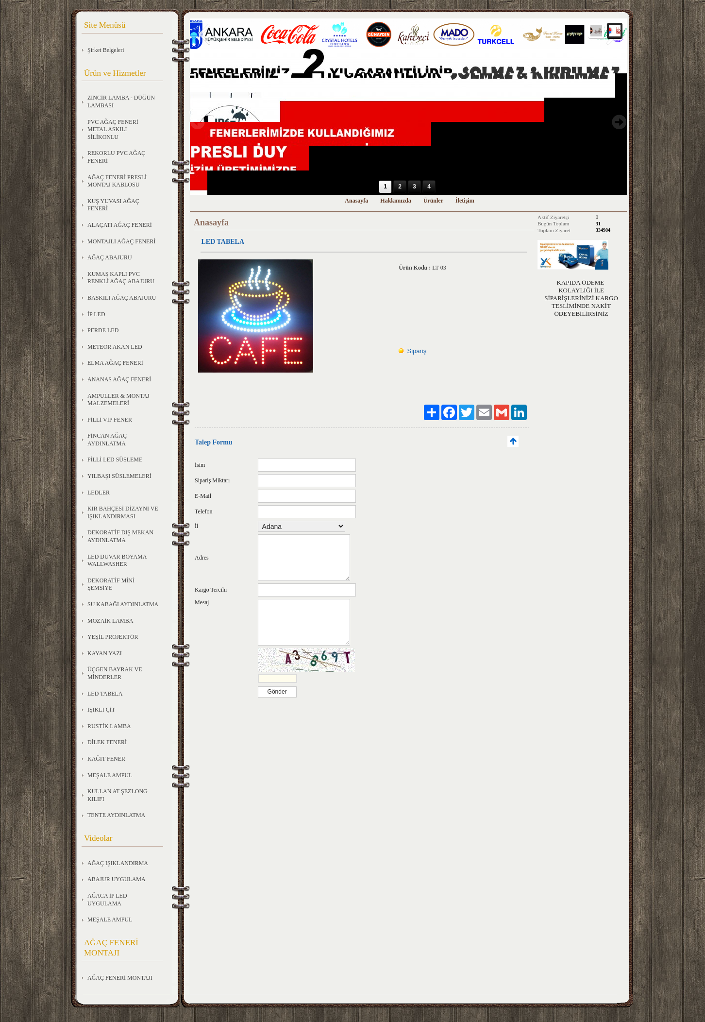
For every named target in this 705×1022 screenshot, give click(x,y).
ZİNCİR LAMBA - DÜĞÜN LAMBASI (121, 101)
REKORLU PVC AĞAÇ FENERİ (116, 157)
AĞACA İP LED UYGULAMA (107, 899)
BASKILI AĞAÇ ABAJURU (121, 297)
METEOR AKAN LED (114, 346)
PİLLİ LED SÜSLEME (114, 459)
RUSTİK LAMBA (109, 726)
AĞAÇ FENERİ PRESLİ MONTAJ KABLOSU (117, 181)
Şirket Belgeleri (105, 50)
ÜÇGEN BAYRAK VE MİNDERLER (114, 673)
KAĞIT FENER (106, 758)
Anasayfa (356, 200)
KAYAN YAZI (104, 653)
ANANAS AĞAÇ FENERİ (119, 379)
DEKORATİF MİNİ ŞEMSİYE (110, 584)
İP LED (96, 314)
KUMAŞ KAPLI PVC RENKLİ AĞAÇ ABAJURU (120, 278)
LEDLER (98, 492)
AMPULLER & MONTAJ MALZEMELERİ (118, 399)
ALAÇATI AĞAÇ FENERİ (119, 224)
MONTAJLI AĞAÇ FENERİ (121, 241)
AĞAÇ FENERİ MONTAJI (119, 977)
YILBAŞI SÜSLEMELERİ (119, 476)
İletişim (464, 200)
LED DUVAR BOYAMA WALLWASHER (117, 560)
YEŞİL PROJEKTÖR (112, 636)
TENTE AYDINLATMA (116, 815)
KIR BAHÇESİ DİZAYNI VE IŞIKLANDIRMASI (122, 512)
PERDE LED (102, 330)
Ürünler (433, 200)
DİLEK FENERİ (107, 742)
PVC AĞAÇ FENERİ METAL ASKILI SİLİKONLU (112, 129)
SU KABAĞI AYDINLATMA (122, 604)
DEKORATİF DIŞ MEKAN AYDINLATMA (120, 536)
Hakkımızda (395, 200)
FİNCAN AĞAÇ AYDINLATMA (107, 439)
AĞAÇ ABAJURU (109, 257)
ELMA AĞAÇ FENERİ (115, 362)
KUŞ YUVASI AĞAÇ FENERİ (113, 205)
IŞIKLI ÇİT (101, 709)
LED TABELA (104, 693)
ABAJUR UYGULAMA (116, 879)
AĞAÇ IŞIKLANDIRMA (117, 863)
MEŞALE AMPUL (109, 775)
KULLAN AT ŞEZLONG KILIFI (117, 795)
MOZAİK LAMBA (110, 620)
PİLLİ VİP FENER (109, 419)
